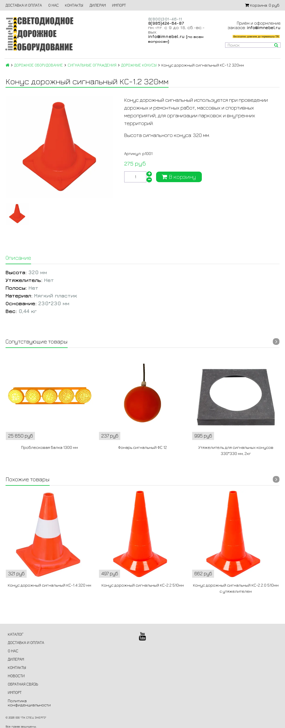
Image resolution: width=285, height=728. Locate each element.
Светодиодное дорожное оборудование (39, 34)
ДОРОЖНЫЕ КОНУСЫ (139, 65)
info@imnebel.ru (166, 36)
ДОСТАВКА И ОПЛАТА (24, 5)
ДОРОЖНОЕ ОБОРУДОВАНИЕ (38, 65)
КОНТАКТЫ (74, 5)
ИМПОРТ (119, 5)
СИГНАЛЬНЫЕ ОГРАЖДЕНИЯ (92, 65)
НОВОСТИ (16, 675)
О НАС (53, 5)
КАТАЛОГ (16, 634)
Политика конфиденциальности (29, 702)
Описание (18, 257)
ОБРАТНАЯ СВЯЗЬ (23, 684)
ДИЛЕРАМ (98, 5)
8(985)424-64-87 (166, 23)
